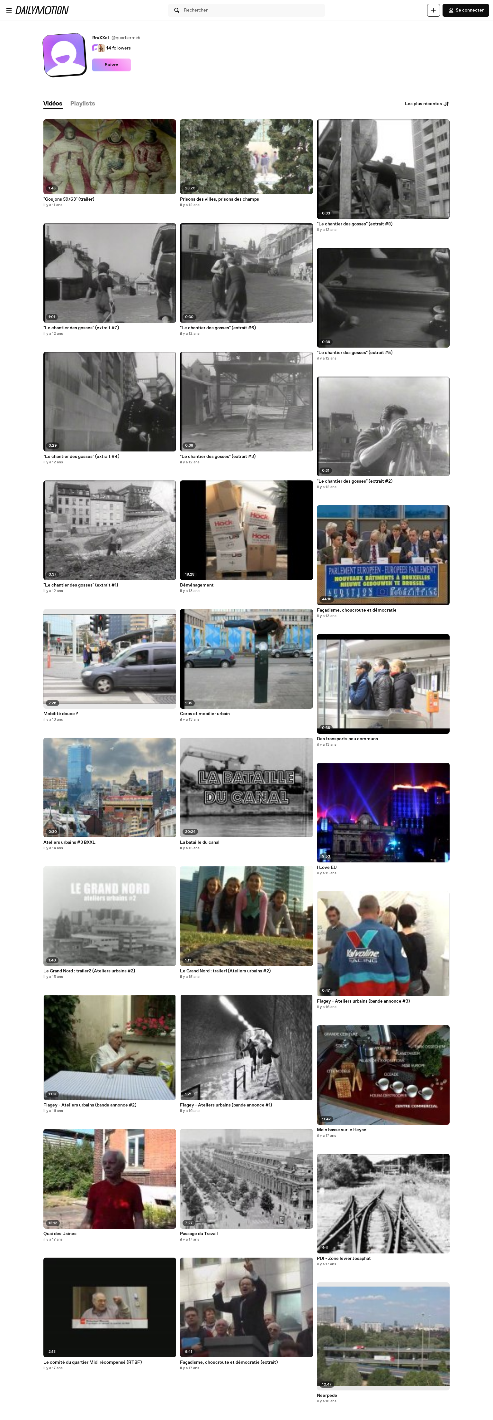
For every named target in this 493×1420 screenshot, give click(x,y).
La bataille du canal (200, 842)
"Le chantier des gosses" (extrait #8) (354, 224)
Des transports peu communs (347, 739)
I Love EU (327, 867)
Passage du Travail (199, 1233)
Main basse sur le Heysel (342, 1130)
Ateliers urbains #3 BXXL (69, 842)
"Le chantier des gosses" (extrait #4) (81, 456)
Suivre (111, 65)
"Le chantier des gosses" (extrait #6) (218, 328)
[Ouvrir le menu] (9, 10)
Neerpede (327, 1395)
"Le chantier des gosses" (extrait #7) (81, 328)
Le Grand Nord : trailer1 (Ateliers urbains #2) (225, 971)
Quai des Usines (59, 1233)
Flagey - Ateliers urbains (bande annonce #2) (89, 1105)
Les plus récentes (427, 104)
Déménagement (197, 585)
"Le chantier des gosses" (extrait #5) (354, 352)
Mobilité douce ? (60, 713)
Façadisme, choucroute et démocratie (357, 610)
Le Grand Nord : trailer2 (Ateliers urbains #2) (89, 971)
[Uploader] (433, 10)
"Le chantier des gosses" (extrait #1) (80, 585)
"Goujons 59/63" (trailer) (68, 199)
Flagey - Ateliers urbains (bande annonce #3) (363, 1001)
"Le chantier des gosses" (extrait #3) (217, 456)
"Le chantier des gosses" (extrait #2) (354, 481)
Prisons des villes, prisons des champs (219, 199)
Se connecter (466, 10)
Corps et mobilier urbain (205, 713)
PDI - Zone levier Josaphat (344, 1258)
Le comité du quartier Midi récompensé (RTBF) (92, 1362)
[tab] (53, 104)
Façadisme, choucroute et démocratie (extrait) (229, 1362)
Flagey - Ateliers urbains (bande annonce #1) (226, 1105)
